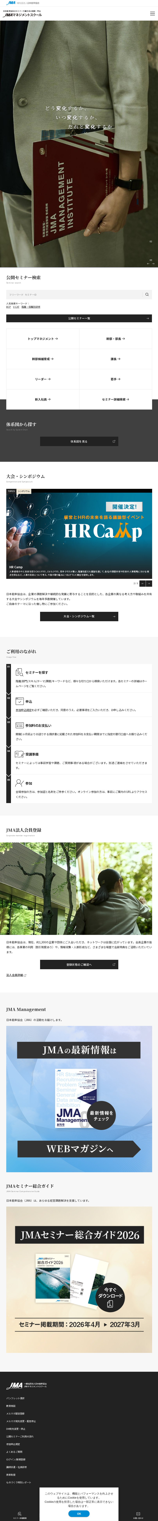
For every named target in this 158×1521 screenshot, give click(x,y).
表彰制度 (10, 1474)
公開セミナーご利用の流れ (20, 1436)
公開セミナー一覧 (79, 318)
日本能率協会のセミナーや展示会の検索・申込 (22, 11)
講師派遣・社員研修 (16, 1467)
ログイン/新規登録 (15, 1459)
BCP (8, 306)
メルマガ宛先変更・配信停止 (21, 1421)
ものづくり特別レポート (18, 1482)
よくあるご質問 (14, 1451)
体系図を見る (79, 441)
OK (79, 1514)
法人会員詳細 (14, 975)
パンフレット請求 (15, 1398)
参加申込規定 (23, 710)
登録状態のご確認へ (79, 964)
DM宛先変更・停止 (15, 1428)
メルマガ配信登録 (15, 1413)
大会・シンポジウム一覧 (79, 616)
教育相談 (10, 1405)
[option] (79, 144)
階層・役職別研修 (31, 306)
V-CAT (16, 306)
